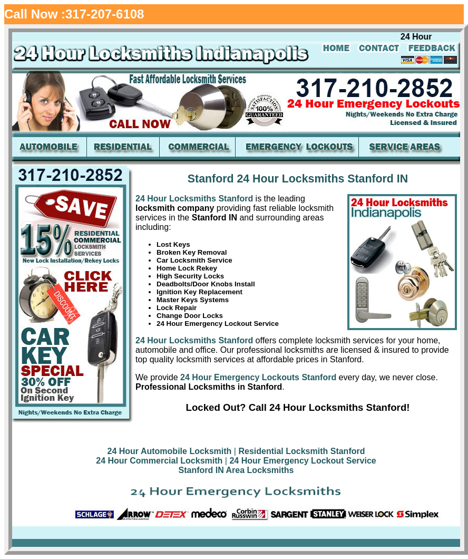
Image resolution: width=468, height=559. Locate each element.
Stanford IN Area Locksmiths (236, 470)
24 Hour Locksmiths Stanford (194, 198)
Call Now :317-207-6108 (74, 14)
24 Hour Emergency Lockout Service (302, 460)
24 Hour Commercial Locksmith (159, 460)
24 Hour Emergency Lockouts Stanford (257, 377)
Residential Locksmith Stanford (301, 451)
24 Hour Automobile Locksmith (170, 451)
